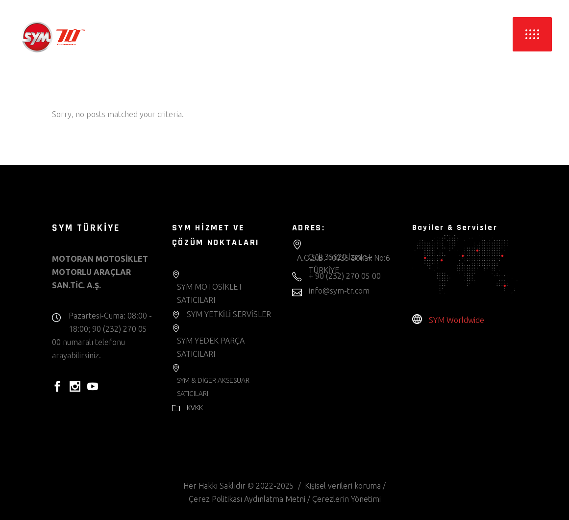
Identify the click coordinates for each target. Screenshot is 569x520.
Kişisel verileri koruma (343, 485)
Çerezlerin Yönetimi (346, 499)
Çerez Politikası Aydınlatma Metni (247, 499)
